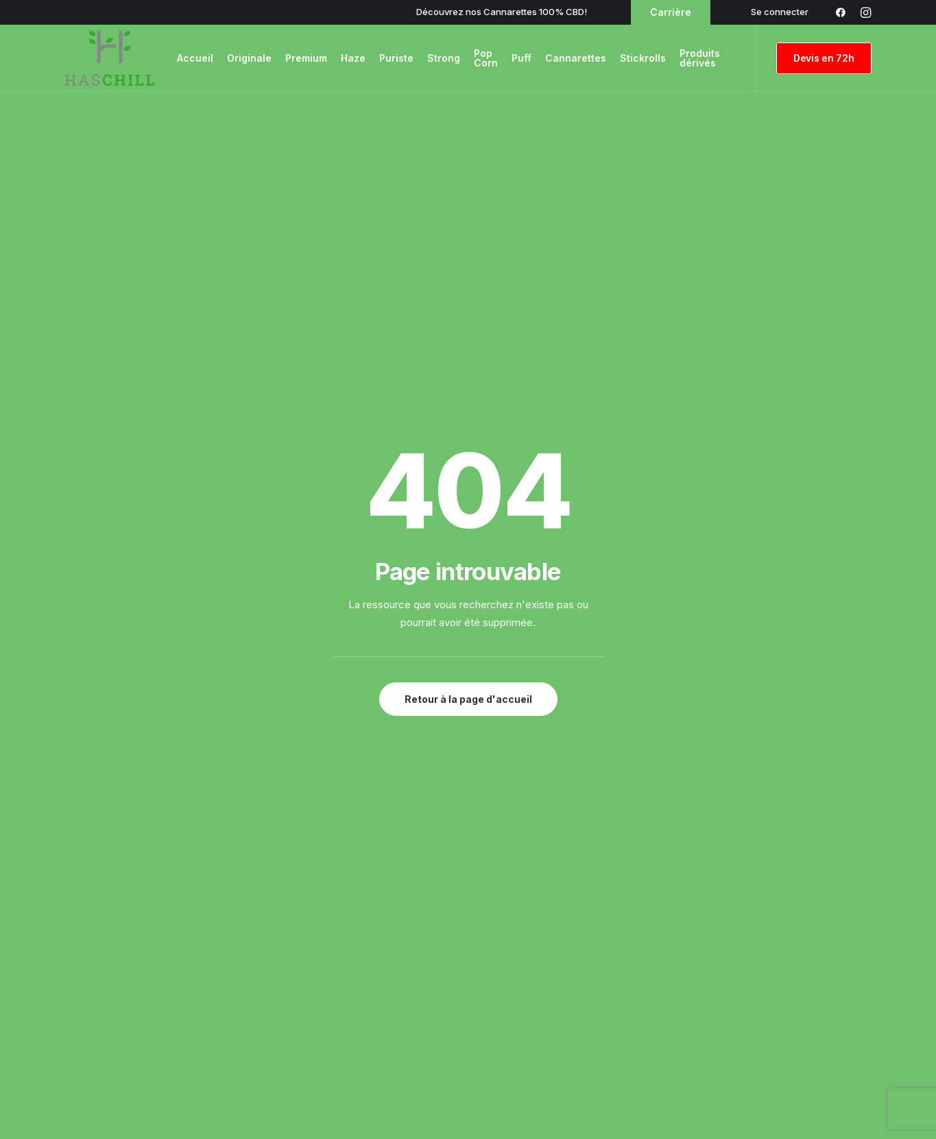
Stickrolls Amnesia (541, 955)
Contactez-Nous (312, 937)
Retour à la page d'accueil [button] (468, 377)
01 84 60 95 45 (644, 773)
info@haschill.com (300, 773)
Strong (443, 58)
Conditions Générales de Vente (799, 937)
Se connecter (779, 11)
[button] (30, 797)
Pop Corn (486, 58)
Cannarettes (575, 58)
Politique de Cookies (772, 973)
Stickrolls (643, 58)
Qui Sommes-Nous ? (321, 973)
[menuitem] (779, 11)
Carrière (670, 12)
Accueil (195, 58)
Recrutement (304, 955)
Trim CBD (522, 991)
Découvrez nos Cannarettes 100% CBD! (501, 11)
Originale (249, 58)
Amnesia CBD (532, 937)
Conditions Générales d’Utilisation (803, 919)
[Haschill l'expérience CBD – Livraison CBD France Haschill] (109, 58)
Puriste (396, 58)
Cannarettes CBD (541, 973)
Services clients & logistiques (340, 991)
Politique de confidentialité (789, 955)
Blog (283, 919)
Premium (306, 58)
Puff (521, 58)
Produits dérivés (701, 58)
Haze (353, 58)
